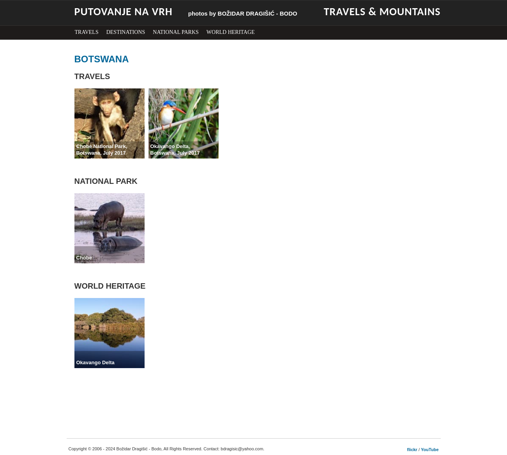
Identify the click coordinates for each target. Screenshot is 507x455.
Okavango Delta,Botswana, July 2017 (175, 149)
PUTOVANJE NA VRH (123, 11)
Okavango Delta (95, 362)
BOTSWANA (101, 59)
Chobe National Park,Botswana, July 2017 (101, 149)
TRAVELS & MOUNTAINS (382, 11)
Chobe (84, 258)
